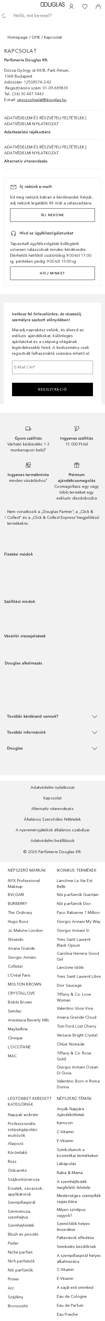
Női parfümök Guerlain (78, 894)
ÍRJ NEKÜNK (52, 215)
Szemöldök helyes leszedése (73, 1226)
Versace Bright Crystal (77, 1035)
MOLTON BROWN (24, 984)
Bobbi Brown (20, 1002)
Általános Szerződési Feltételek (52, 819)
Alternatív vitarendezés (26, 161)
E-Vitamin (65, 1140)
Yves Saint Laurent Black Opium (74, 942)
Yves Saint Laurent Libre (79, 976)
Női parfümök (20, 1270)
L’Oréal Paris (19, 975)
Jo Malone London (25, 930)
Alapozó (16, 1143)
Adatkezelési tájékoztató (27, 132)
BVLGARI (16, 894)
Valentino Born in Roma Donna (78, 1084)
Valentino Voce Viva (75, 1008)
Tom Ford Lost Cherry (77, 1026)
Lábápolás (66, 1163)
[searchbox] (52, 16)
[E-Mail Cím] (52, 367)
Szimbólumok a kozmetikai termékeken (78, 1152)
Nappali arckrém (23, 1114)
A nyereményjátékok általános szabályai (53, 830)
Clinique (15, 1038)
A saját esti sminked (75, 1287)
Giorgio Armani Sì (73, 930)
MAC (12, 1056)
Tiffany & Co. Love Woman (74, 997)
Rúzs (12, 1161)
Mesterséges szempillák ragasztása (79, 1198)
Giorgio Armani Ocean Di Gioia (78, 1070)
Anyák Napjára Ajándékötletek (71, 1112)
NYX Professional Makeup (24, 883)
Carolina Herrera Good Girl (78, 956)
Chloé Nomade (71, 1044)
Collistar (15, 966)
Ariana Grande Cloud (77, 1017)
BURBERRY (17, 903)
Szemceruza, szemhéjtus (19, 1214)
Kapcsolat (52, 798)
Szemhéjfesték (21, 1225)
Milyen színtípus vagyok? (71, 1212)
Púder (13, 1243)
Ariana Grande (21, 948)
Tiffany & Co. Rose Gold (74, 1056)
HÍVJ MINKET (52, 273)
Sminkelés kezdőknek (76, 1246)
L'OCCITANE (19, 1047)
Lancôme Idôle (70, 967)
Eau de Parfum (70, 1305)
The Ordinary (20, 912)
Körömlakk (17, 1152)
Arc (11, 1288)
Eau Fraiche (67, 1314)
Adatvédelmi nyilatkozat (52, 787)
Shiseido (16, 939)
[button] (52, 716)
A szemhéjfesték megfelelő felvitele (74, 1184)
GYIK (36, 37)
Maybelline (18, 1029)
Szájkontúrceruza (23, 1179)
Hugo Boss (18, 921)
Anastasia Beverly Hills (28, 1020)
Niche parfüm (20, 1252)
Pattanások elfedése (75, 1237)
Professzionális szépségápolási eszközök (22, 1129)
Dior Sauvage (69, 985)
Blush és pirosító (23, 1234)
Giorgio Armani (22, 957)
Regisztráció (52, 389)
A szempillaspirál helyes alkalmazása (79, 1258)
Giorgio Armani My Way (79, 921)
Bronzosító (18, 1306)
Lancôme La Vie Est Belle (75, 883)
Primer (13, 1279)
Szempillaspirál (21, 1202)
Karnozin (65, 1123)
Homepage (18, 37)
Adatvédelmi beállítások (53, 840)
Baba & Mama (70, 1172)
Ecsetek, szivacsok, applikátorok (25, 1191)
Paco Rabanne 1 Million (78, 912)
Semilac (15, 1011)
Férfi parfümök (21, 1261)
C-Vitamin (65, 1131)
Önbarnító (17, 1170)
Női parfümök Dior (74, 903)
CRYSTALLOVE (21, 993)
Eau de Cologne (72, 1296)
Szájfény (16, 1297)
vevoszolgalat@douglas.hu (42, 99)
